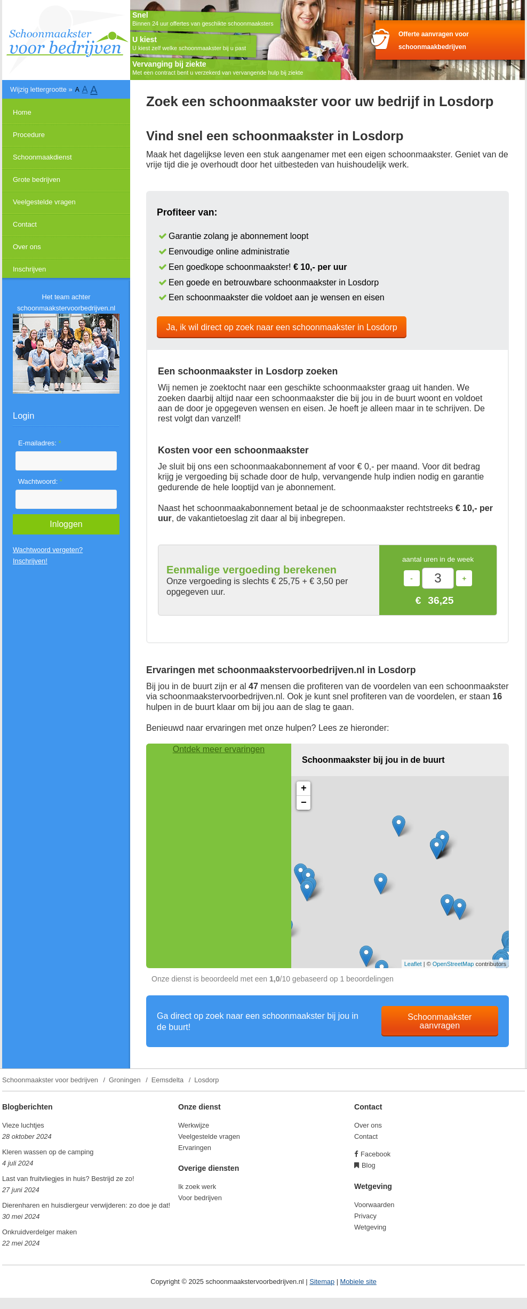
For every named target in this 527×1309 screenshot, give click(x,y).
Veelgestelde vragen (44, 202)
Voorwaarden (374, 1205)
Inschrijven (29, 269)
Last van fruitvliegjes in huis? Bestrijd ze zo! (68, 1179)
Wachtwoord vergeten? (48, 550)
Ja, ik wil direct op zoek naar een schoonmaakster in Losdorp (281, 327)
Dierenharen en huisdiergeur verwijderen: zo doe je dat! (86, 1205)
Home (22, 112)
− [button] (304, 802)
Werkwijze (193, 1125)
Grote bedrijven (36, 179)
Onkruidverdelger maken (39, 1232)
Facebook (375, 1154)
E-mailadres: (39, 443)
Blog (369, 1165)
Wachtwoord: (40, 481)
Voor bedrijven (200, 1198)
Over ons (27, 247)
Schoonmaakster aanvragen (440, 1021)
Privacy (365, 1216)
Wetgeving (370, 1227)
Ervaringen (194, 1148)
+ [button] (304, 788)
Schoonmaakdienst (42, 157)
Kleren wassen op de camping (47, 1152)
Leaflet (413, 964)
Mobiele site (358, 1282)
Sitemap (321, 1282)
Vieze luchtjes (23, 1125)
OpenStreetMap (453, 964)
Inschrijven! (30, 561)
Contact (25, 224)
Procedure (29, 135)
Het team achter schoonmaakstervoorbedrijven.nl (66, 302)
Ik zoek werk (197, 1187)
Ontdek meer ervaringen (219, 749)
